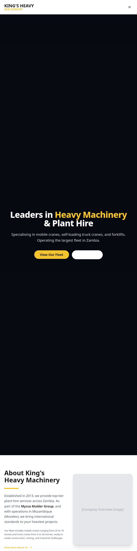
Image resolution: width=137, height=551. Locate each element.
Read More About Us (18, 547)
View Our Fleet (51, 254)
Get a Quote (87, 255)
